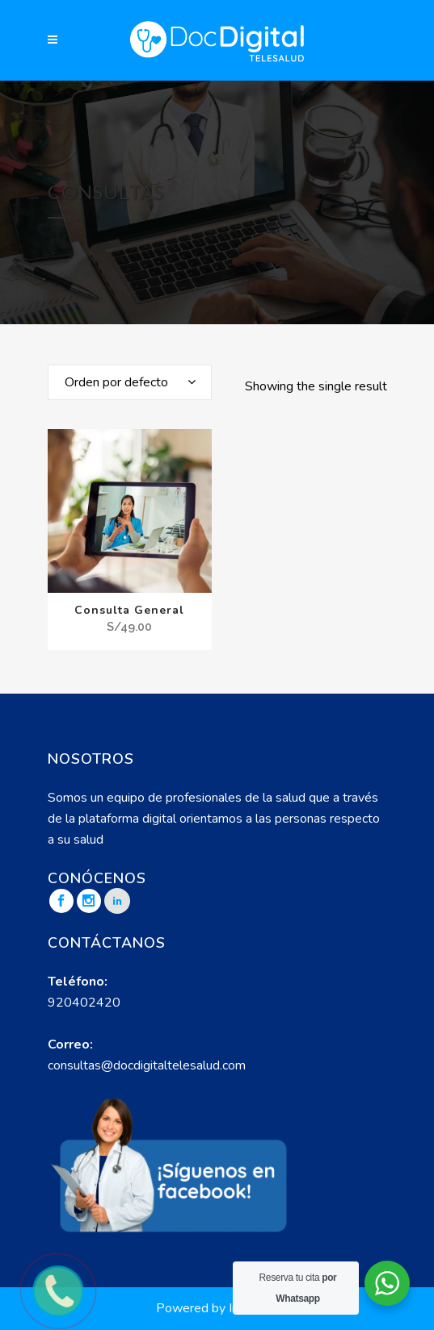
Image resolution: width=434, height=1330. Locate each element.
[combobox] (130, 382)
